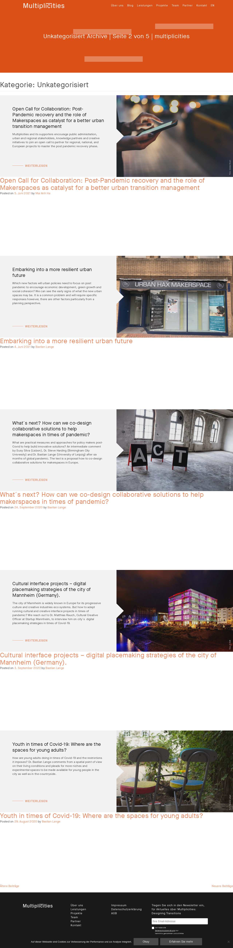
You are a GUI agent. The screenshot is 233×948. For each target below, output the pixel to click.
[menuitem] (212, 5)
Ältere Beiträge (9, 886)
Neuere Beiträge (222, 886)
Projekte (162, 5)
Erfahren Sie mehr (181, 941)
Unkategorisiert (23, 212)
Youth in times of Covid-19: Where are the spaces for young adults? (101, 815)
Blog (130, 5)
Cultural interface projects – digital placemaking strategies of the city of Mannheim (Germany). (108, 659)
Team (175, 5)
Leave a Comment (45, 212)
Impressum (119, 905)
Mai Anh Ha (42, 193)
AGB (114, 913)
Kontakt (201, 5)
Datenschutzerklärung (126, 909)
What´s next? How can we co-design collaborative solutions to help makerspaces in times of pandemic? (102, 498)
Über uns (117, 5)
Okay (146, 941)
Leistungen (145, 5)
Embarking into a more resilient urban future (66, 341)
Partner (188, 5)
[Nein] (228, 941)
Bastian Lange (44, 347)
